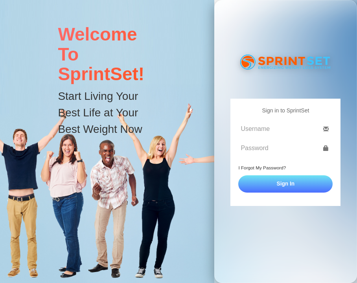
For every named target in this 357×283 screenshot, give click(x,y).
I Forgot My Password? (262, 167)
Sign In (286, 184)
